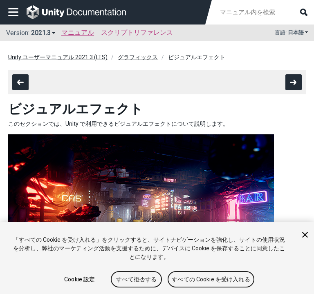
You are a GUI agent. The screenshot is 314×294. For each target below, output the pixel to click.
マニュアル (77, 32)
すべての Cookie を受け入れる (211, 279)
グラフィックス (138, 57)
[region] (157, 258)
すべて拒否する (136, 279)
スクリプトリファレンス (137, 32)
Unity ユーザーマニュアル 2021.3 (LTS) (58, 57)
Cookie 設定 (79, 279)
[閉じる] (305, 235)
